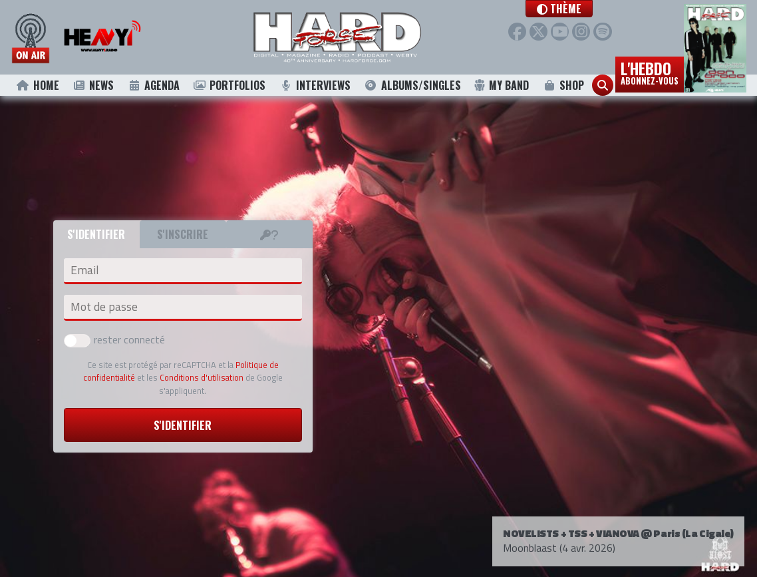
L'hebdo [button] (650, 72)
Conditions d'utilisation (201, 377)
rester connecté (114, 339)
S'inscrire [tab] (182, 234)
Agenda (153, 85)
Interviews (315, 85)
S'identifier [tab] (96, 234)
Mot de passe (104, 307)
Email (84, 270)
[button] (579, 8)
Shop (563, 85)
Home (37, 85)
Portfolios (229, 85)
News (93, 85)
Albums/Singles (412, 85)
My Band (501, 85)
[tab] (269, 234)
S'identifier (183, 425)
